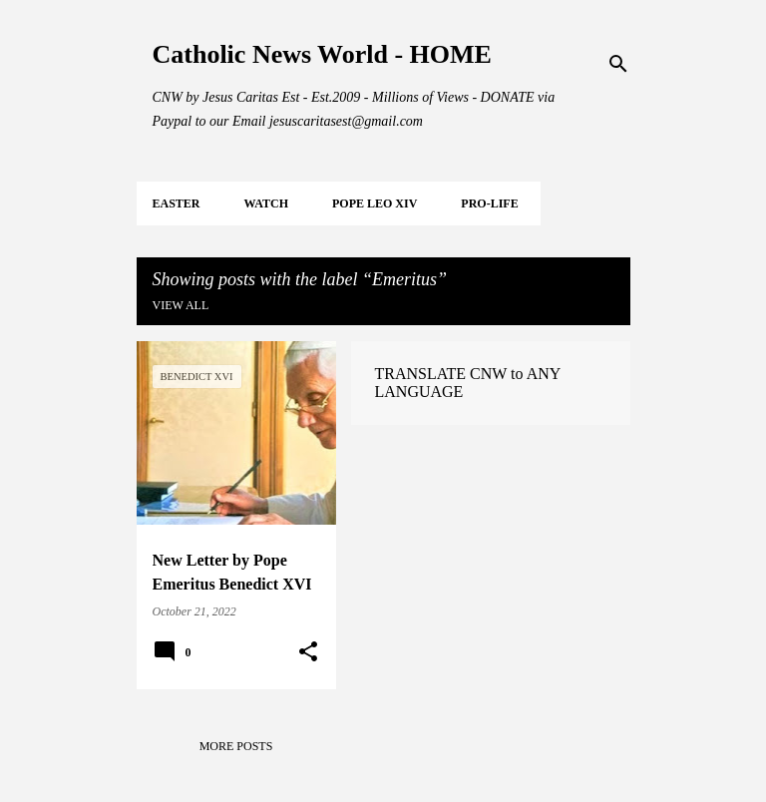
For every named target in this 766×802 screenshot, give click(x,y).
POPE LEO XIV (374, 203)
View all (181, 305)
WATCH (266, 203)
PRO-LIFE (489, 203)
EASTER (176, 203)
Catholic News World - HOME (322, 54)
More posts (236, 746)
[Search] (618, 64)
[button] (308, 652)
